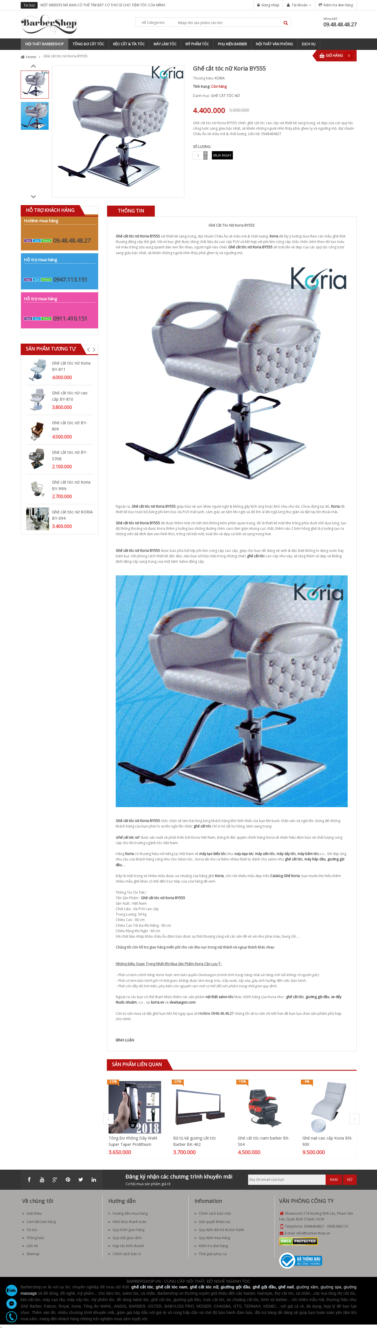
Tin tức (29, 1229)
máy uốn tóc (265, 853)
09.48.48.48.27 (340, 24)
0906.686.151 (338, 1226)
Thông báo (33, 1237)
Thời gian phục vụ (210, 1253)
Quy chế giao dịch (125, 1237)
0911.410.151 (70, 318)
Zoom (177, 191)
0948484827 (314, 1226)
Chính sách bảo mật (212, 1213)
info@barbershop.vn (313, 1233)
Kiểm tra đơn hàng (338, 5)
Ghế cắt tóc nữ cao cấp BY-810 (70, 396)
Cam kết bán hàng (39, 1221)
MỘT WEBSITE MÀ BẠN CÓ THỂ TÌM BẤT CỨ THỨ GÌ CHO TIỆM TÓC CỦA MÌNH (102, 5)
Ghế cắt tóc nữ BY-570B (69, 455)
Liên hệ (30, 1245)
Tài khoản (300, 5)
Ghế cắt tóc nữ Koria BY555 (138, 236)
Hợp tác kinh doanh (126, 1245)
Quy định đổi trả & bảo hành (219, 1229)
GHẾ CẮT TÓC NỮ (225, 95)
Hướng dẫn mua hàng (128, 1213)
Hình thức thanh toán (127, 1221)
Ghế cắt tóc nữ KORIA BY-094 (72, 515)
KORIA (220, 78)
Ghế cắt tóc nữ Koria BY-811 (71, 366)
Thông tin (131, 211)
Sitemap (31, 1253)
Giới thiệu (32, 1213)
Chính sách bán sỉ (124, 1253)
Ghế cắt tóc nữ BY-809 (69, 426)
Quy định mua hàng (212, 1237)
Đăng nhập (270, 5)
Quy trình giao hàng (126, 1229)
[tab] (131, 211)
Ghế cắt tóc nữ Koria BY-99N (71, 485)
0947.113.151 (70, 279)
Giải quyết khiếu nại (212, 1221)
